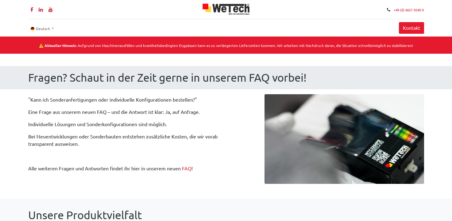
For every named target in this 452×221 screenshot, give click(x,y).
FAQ (186, 168)
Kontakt (411, 28)
